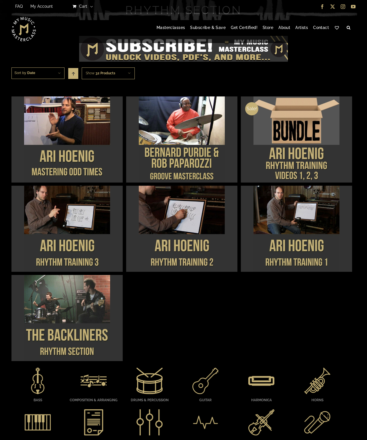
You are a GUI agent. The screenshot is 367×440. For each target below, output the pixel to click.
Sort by (24, 73)
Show (100, 73)
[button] (348, 27)
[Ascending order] (73, 73)
